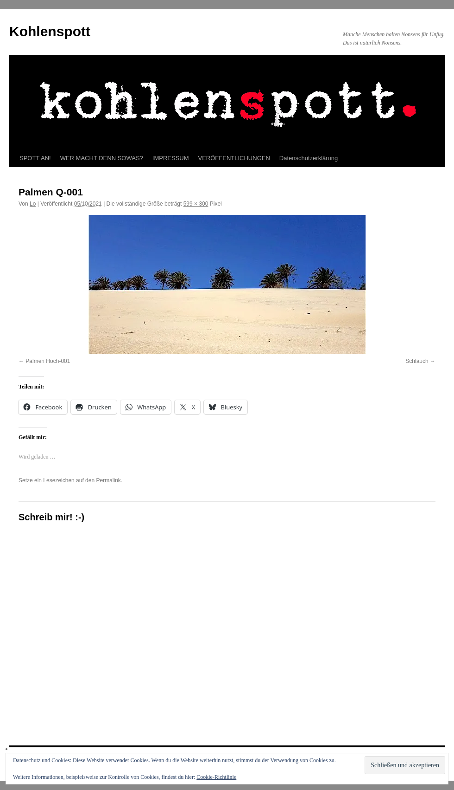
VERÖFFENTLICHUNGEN (234, 158)
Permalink (108, 480)
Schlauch (416, 361)
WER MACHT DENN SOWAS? (101, 158)
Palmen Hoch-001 (47, 361)
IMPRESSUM (170, 158)
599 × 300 (195, 204)
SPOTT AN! (35, 158)
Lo (33, 204)
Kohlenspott (49, 31)
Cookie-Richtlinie (216, 777)
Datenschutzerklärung (308, 158)
